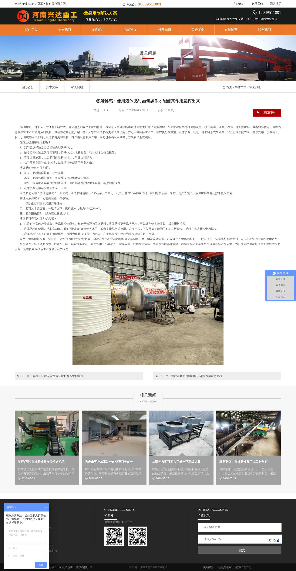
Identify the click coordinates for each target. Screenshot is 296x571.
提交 (242, 550)
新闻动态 (27, 87)
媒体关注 (240, 87)
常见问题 (255, 87)
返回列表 (269, 112)
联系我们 (257, 3)
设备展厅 (98, 29)
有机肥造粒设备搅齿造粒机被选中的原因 (58, 376)
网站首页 (31, 29)
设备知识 (164, 29)
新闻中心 (131, 29)
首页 (229, 87)
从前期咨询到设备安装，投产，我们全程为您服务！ (247, 19)
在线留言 (239, 3)
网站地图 (275, 3)
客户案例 (197, 29)
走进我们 (64, 29)
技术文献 (52, 87)
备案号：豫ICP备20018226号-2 (148, 567)
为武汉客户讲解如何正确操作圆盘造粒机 (196, 376)
